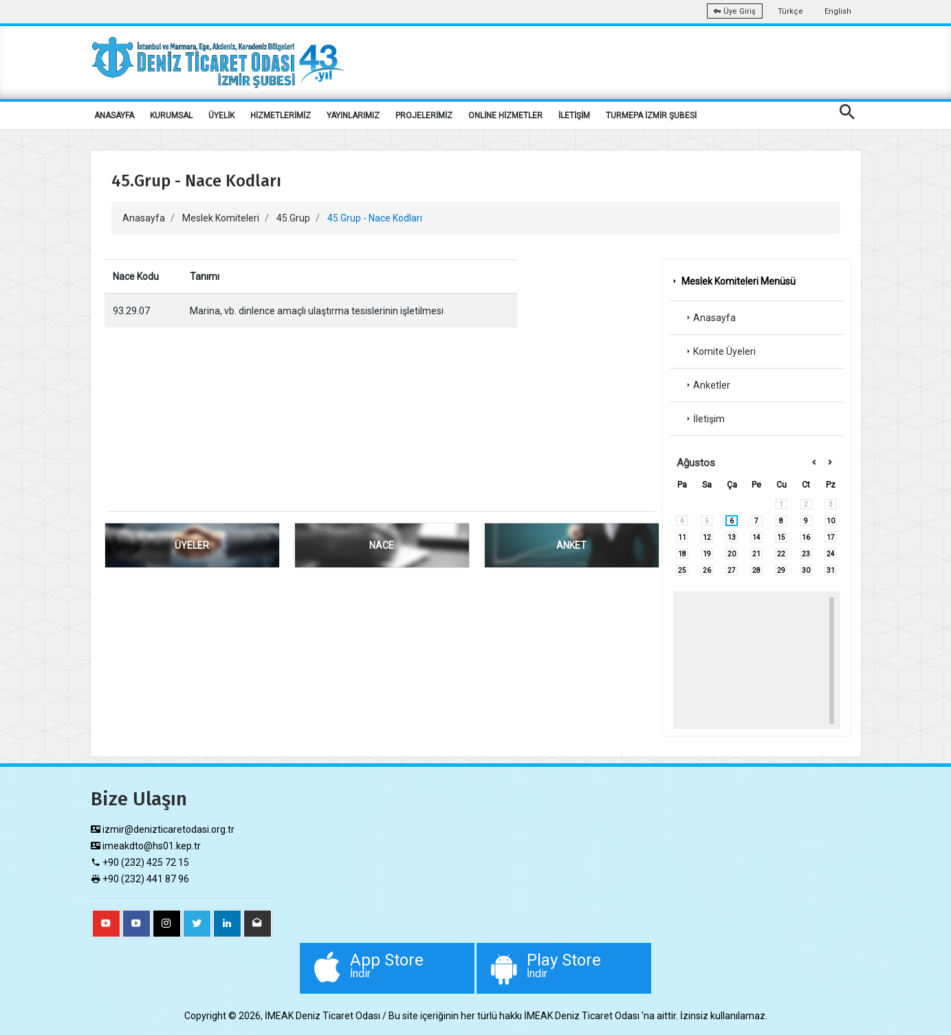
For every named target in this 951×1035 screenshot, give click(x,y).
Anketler (707, 385)
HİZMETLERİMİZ (280, 115)
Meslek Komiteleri (220, 218)
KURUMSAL (171, 115)
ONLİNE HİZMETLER (505, 115)
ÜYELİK (221, 115)
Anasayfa (143, 218)
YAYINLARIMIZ (353, 115)
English (837, 11)
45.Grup (293, 218)
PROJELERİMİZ (423, 115)
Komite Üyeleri (720, 351)
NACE (381, 545)
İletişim (704, 418)
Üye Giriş (735, 11)
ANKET (571, 545)
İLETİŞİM (574, 115)
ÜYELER (192, 545)
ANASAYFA (114, 115)
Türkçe (790, 11)
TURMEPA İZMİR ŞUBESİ (651, 115)
